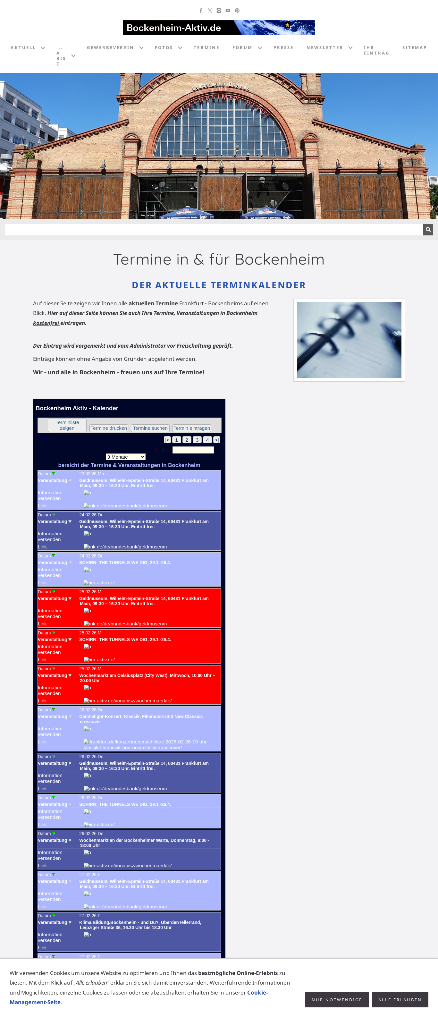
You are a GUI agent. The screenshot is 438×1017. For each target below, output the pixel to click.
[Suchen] (214, 229)
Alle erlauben (400, 1000)
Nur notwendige (337, 1000)
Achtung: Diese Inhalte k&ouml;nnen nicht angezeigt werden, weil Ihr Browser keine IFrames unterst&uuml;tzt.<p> (129, 678)
